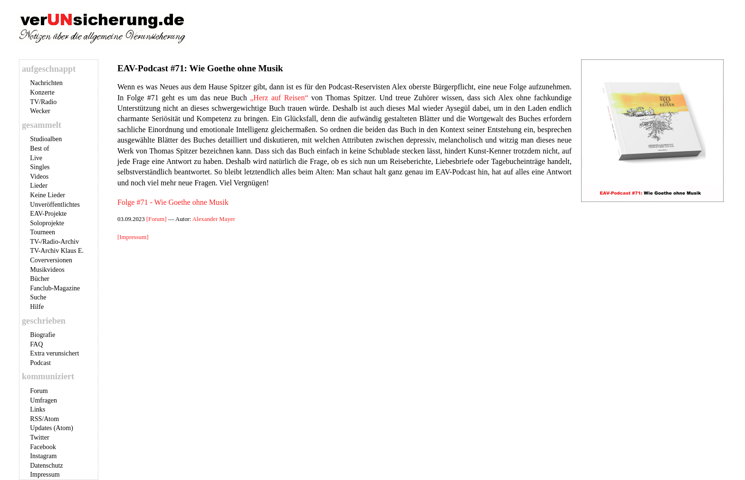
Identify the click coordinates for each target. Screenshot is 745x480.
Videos (39, 176)
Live (36, 158)
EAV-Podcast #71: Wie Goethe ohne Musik (200, 68)
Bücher (39, 278)
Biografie (42, 334)
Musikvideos (47, 269)
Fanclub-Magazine (55, 288)
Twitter (39, 437)
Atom (51, 418)
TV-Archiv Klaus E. (57, 250)
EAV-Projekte (48, 213)
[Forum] (157, 219)
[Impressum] (132, 237)
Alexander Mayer (213, 219)
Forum (39, 390)
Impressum (44, 474)
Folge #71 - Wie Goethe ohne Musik (173, 202)
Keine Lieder (47, 195)
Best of (39, 148)
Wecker (40, 111)
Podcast (40, 362)
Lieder (39, 185)
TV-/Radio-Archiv (54, 241)
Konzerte (42, 92)
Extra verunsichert (54, 353)
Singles (39, 167)
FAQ (36, 344)
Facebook (43, 447)
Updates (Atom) (51, 428)
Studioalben (46, 139)
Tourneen (42, 232)
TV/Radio (43, 102)
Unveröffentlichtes (55, 204)
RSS (36, 418)
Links (37, 409)
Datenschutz (46, 465)
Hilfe (37, 306)
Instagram (43, 456)
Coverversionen (51, 260)
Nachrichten (46, 82)
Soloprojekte (47, 223)
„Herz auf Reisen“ (279, 98)
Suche (38, 297)
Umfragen (43, 400)
